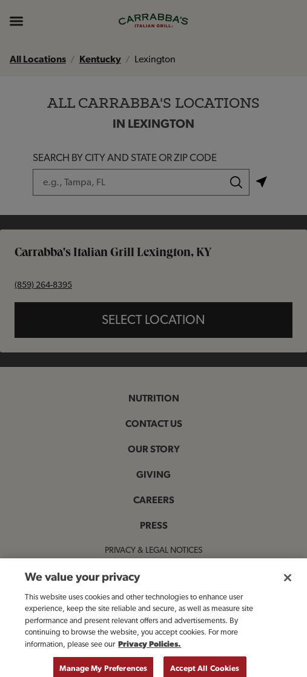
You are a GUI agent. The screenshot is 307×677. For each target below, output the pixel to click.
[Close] (287, 585)
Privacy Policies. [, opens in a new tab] (149, 652)
